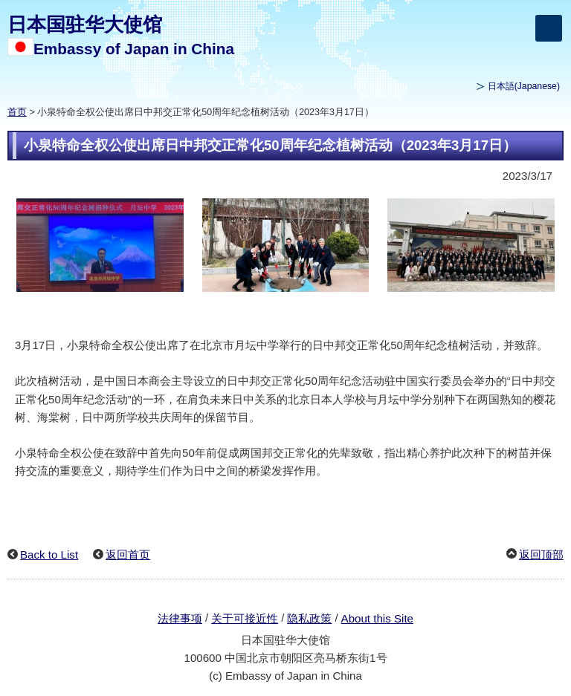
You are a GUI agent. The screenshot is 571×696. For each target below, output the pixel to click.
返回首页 (128, 554)
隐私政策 (309, 618)
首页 (17, 112)
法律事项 (180, 618)
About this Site (377, 618)
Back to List (49, 554)
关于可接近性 (244, 618)
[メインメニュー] (548, 28)
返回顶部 (541, 554)
